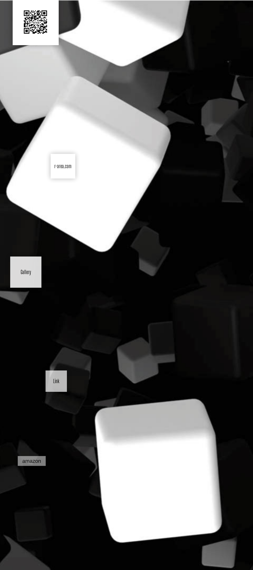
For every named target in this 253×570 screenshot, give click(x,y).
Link (56, 381)
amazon (31, 461)
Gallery (26, 272)
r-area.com (63, 166)
